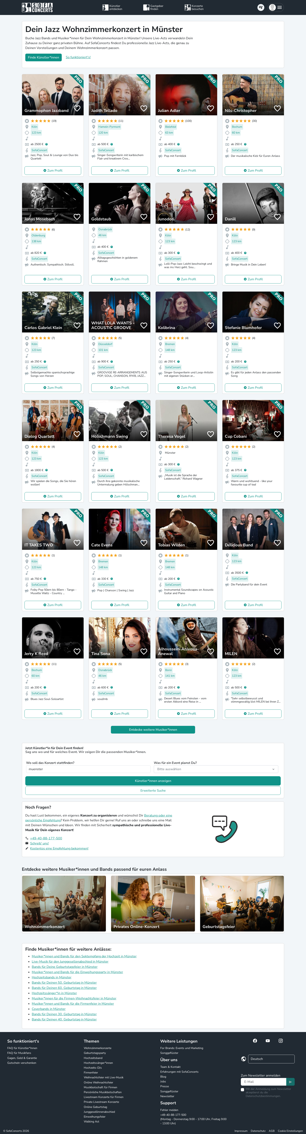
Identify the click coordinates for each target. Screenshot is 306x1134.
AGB (272, 1131)
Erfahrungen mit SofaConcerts (179, 1072)
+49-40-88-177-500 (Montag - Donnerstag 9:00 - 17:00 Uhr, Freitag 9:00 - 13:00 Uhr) (193, 1119)
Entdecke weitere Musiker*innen (153, 729)
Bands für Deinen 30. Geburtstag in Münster (64, 1014)
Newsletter (167, 1096)
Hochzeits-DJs (93, 1068)
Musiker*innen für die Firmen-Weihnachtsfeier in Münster (74, 998)
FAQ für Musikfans (19, 1053)
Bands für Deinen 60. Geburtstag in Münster (64, 988)
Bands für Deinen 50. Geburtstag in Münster (64, 982)
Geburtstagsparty (95, 1053)
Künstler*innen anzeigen (153, 781)
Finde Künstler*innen (43, 57)
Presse (164, 1086)
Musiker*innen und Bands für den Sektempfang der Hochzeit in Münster (84, 956)
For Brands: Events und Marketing (181, 1048)
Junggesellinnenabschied (99, 1112)
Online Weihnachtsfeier (98, 1082)
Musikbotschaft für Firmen (100, 1087)
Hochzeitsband (93, 1058)
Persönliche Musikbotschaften (103, 1092)
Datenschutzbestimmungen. (263, 1096)
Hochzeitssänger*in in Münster (54, 993)
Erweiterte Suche (153, 790)
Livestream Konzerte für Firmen (103, 1097)
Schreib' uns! (39, 843)
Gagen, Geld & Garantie (22, 1058)
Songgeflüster (169, 1053)
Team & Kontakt (170, 1067)
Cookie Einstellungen (290, 1131)
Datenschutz (258, 1131)
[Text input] (263, 1082)
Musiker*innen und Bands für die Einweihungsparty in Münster (77, 972)
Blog (163, 1077)
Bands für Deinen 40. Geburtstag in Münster (64, 1019)
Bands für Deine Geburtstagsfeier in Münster (65, 967)
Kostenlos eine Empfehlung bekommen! (59, 848)
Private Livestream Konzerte (101, 1102)
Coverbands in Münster (49, 1009)
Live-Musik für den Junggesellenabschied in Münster (70, 961)
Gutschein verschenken (21, 1063)
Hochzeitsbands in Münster (51, 977)
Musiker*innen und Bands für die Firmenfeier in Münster (73, 1003)
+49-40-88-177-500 (46, 838)
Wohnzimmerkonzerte (97, 1048)
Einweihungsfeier (94, 1117)
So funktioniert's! (78, 57)
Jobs (163, 1081)
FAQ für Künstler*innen (22, 1048)
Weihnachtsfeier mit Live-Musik (103, 1077)
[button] (276, 7)
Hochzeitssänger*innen (98, 1063)
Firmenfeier (91, 1073)
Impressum (241, 1131)
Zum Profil (55, 170)
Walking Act (91, 1121)
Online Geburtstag (95, 1107)
